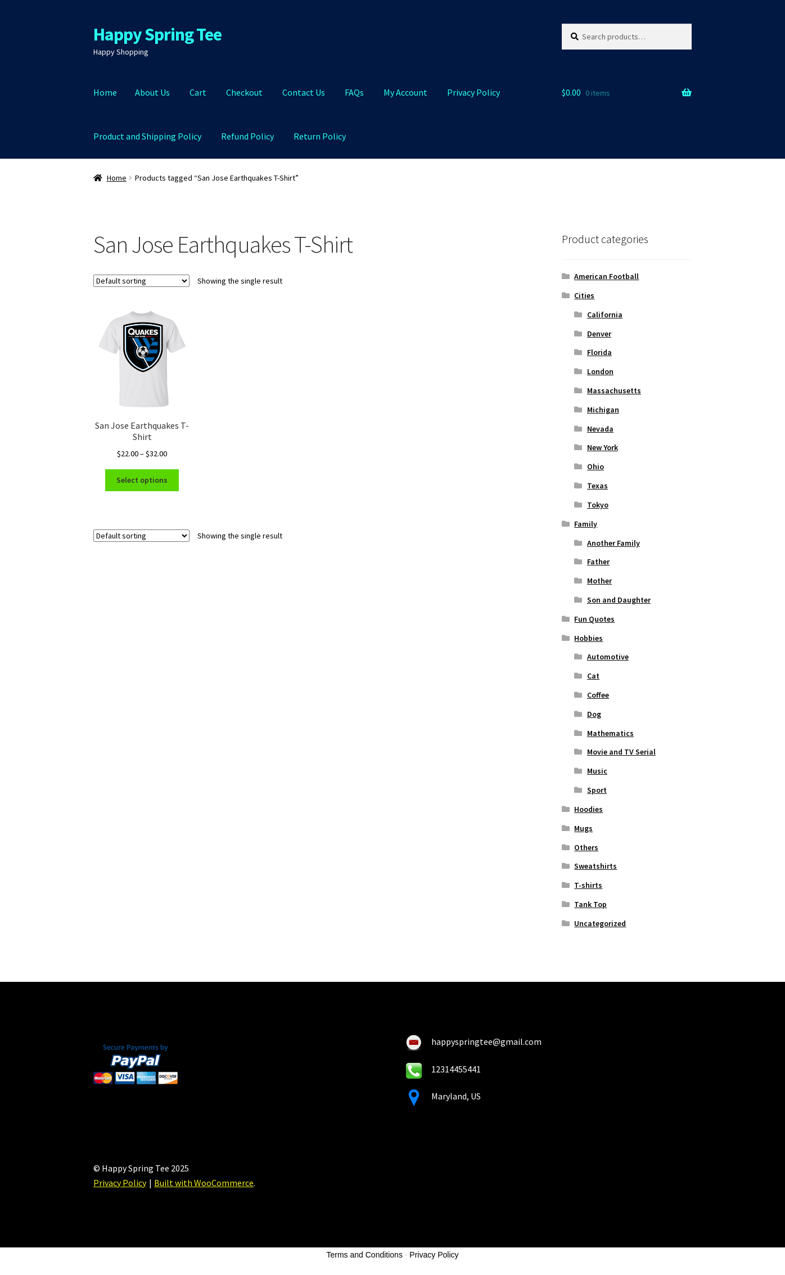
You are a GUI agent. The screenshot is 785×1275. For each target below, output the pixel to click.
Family (585, 524)
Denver (599, 334)
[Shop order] (141, 281)
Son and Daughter (619, 600)
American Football (606, 276)
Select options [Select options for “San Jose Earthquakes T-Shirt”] (142, 480)
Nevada (600, 429)
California (604, 314)
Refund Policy (247, 136)
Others (586, 847)
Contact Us (303, 92)
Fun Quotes (594, 619)
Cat (593, 676)
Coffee (598, 695)
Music (597, 771)
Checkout (244, 92)
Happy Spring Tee (157, 34)
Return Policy (320, 136)
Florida (599, 352)
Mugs (583, 828)
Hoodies (588, 809)
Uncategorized (600, 923)
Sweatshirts (595, 866)
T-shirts (588, 885)
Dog (594, 714)
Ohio (595, 466)
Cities (584, 295)
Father (598, 561)
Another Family (613, 543)
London (600, 371)
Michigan (603, 410)
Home (105, 92)
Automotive (608, 657)
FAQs (354, 92)
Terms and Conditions (365, 1254)
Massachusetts (614, 390)
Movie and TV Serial (621, 752)
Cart (198, 92)
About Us (152, 92)
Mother (599, 581)
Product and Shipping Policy (147, 136)
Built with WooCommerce (204, 1182)
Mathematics (610, 733)
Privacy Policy (473, 92)
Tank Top (590, 904)
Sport (597, 790)
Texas (597, 486)
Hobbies (588, 638)
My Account (405, 92)
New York (602, 447)
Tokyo (597, 505)
